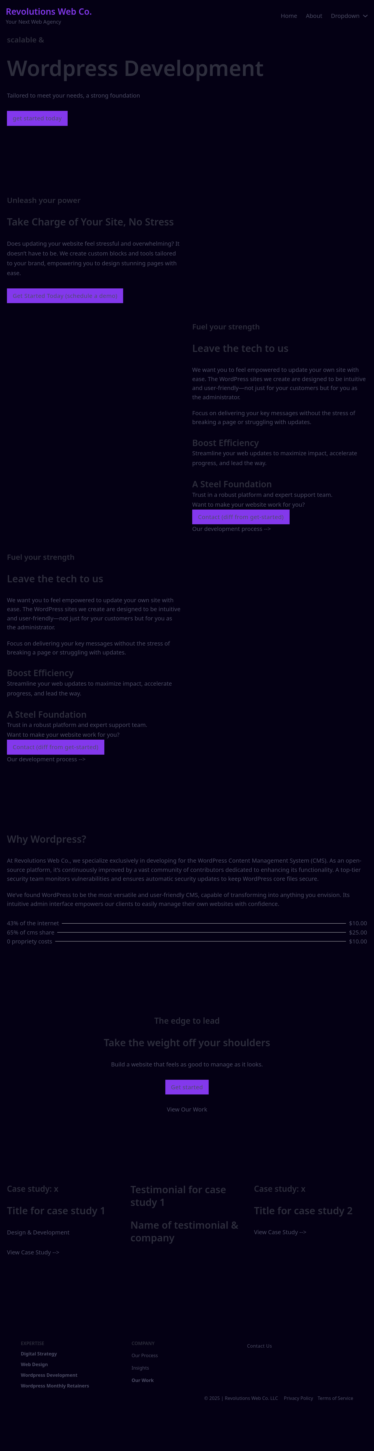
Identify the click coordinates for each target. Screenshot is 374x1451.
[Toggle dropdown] (365, 16)
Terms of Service (335, 1398)
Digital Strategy (39, 1354)
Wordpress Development (49, 1375)
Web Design (34, 1364)
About (314, 16)
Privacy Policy (298, 1398)
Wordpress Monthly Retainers (55, 1386)
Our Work (143, 1380)
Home (289, 16)
